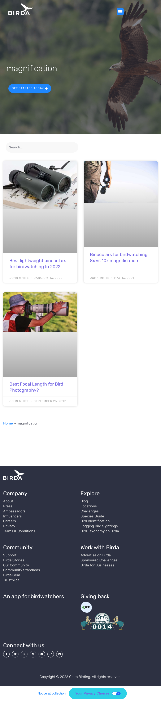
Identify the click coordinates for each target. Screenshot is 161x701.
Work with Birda (99, 547)
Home (8, 423)
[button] (120, 11)
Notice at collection (52, 693)
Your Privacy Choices (92, 693)
